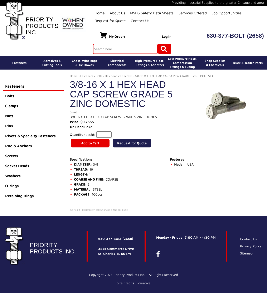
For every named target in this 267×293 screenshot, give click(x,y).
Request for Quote (110, 21)
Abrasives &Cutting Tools (52, 63)
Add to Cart (90, 143)
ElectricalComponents (117, 63)
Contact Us (140, 21)
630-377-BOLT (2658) (235, 35)
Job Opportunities (227, 13)
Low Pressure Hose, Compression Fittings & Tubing (182, 63)
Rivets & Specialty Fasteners (30, 136)
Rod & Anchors (18, 146)
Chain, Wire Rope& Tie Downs (84, 63)
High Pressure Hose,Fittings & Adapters (150, 63)
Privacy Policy (251, 246)
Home (100, 13)
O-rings (12, 186)
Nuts (9, 116)
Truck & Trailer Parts (247, 63)
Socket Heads (17, 166)
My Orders (113, 35)
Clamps (11, 106)
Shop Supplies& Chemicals (215, 63)
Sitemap (246, 253)
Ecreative (143, 283)
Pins (9, 126)
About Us (117, 13)
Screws (11, 156)
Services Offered (193, 13)
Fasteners (19, 63)
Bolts (9, 96)
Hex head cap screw (118, 76)
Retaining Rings (19, 196)
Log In (166, 36)
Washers (13, 176)
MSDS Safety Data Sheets (152, 13)
